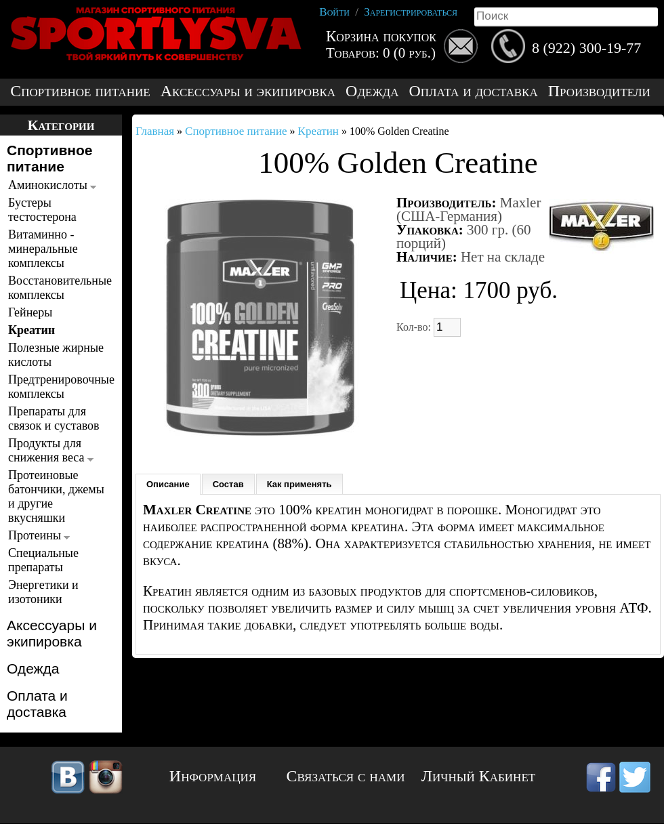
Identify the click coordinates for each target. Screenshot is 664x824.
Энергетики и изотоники (43, 592)
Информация (212, 776)
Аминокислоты (52, 185)
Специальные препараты (43, 560)
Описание (168, 484)
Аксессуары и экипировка (248, 91)
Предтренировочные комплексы (57, 386)
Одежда (372, 91)
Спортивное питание (80, 91)
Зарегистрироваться (410, 11)
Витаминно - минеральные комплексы (43, 249)
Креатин (31, 330)
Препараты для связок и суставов (54, 418)
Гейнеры (30, 312)
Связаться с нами (346, 776)
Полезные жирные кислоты (56, 355)
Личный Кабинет (478, 776)
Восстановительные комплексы (57, 288)
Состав (228, 484)
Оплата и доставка (473, 91)
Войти (334, 11)
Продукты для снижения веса (51, 450)
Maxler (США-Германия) (468, 209)
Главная (155, 131)
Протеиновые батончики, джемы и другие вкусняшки (56, 496)
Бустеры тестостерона (42, 210)
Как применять (299, 484)
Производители (599, 91)
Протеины (39, 535)
